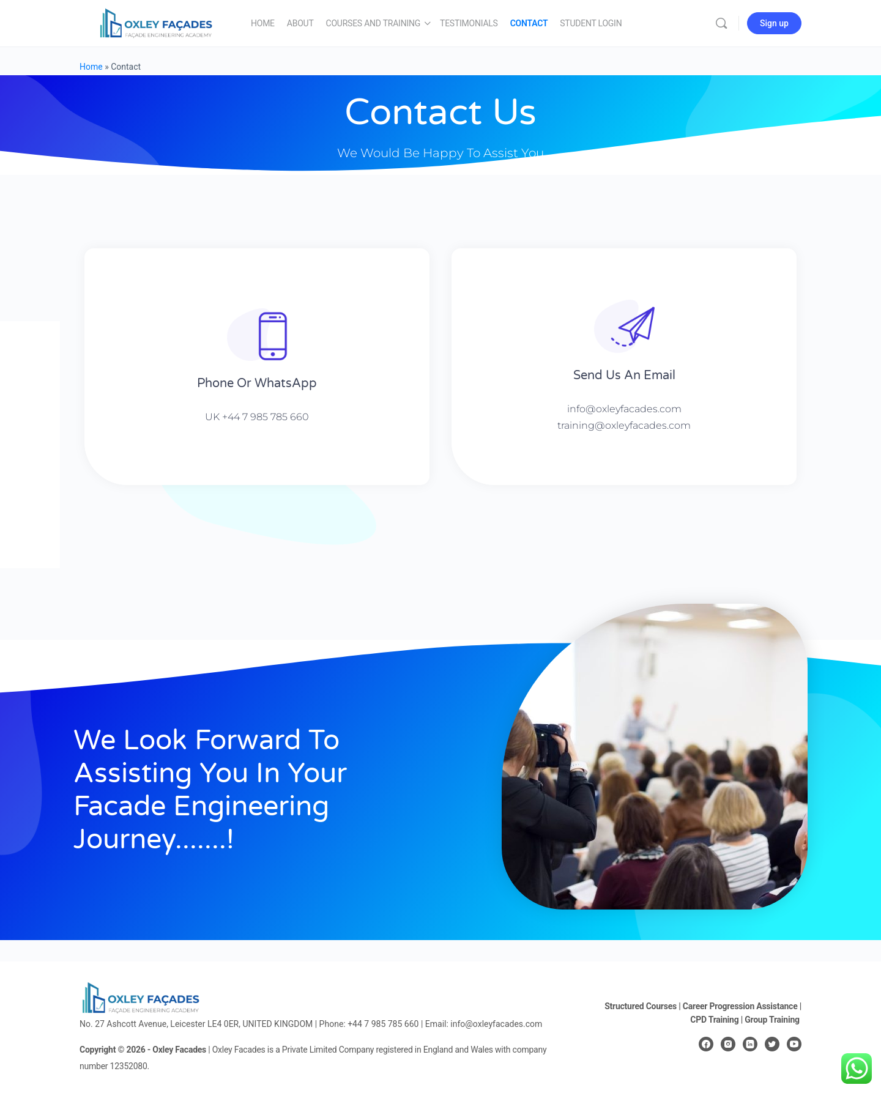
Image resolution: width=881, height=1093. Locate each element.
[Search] (721, 23)
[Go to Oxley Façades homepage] (156, 22)
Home (91, 67)
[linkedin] (750, 1044)
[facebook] (706, 1044)
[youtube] (794, 1044)
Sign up (774, 23)
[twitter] (772, 1044)
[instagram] (728, 1044)
